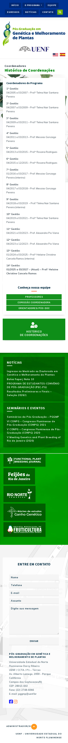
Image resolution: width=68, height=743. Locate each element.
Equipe (52, 5)
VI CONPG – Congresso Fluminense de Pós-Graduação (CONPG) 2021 (31, 423)
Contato (47, 12)
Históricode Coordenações (34, 329)
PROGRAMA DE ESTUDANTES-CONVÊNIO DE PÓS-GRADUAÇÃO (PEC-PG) (33, 385)
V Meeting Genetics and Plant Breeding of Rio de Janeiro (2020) (33, 439)
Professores (34, 296)
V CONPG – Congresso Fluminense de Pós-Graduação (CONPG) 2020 (34, 431)
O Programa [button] (32, 5)
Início (15, 5)
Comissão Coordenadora (34, 302)
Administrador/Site (20, 726)
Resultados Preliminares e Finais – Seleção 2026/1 (29, 393)
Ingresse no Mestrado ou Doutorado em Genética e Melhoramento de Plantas (32, 373)
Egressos (13, 12)
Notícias (30, 12)
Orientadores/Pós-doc (34, 308)
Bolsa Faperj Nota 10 (20, 379)
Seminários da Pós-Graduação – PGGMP (33, 416)
